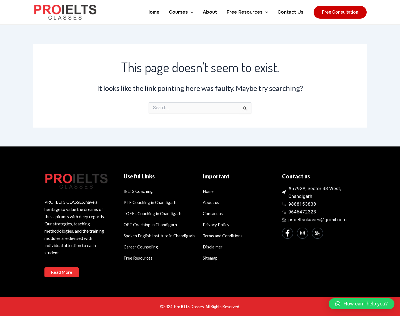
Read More (61, 272)
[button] (361, 303)
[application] (190, 12)
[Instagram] (302, 233)
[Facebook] (287, 233)
